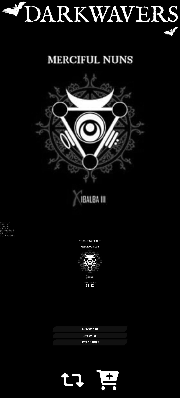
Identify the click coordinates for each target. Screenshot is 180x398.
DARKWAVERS (90, 12)
